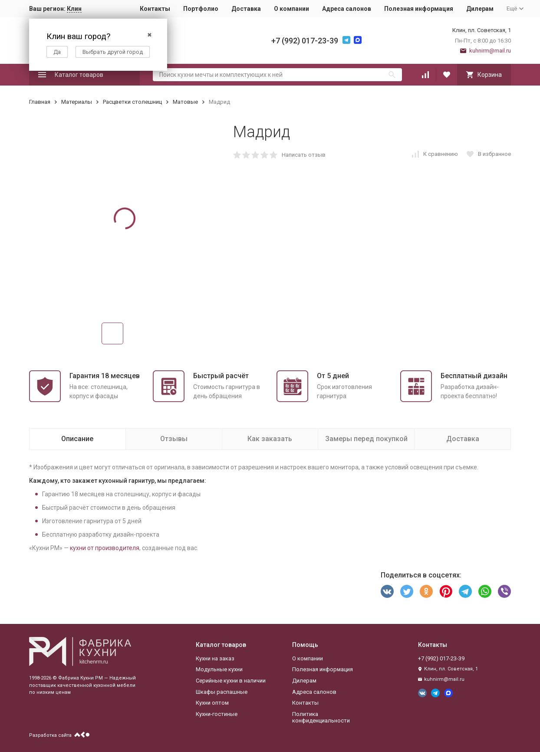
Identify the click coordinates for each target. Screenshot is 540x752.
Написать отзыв (304, 155)
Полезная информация (418, 8)
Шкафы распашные (221, 692)
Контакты (155, 8)
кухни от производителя (104, 547)
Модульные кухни (219, 669)
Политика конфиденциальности (321, 717)
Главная (39, 102)
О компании (291, 8)
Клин (74, 8)
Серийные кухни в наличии (231, 680)
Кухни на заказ (215, 658)
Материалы (76, 102)
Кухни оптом (212, 702)
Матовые (185, 102)
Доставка (246, 8)
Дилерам (480, 8)
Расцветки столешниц (132, 102)
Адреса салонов (346, 8)
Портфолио (200, 8)
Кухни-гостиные (216, 714)
